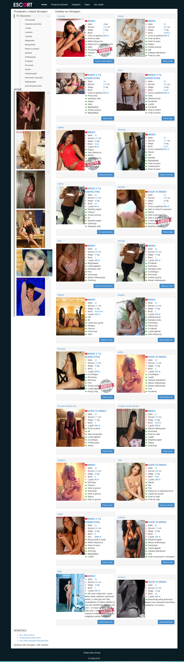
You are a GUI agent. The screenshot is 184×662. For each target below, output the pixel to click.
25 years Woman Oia (66, 406)
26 (95, 195)
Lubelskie (29, 32)
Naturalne (98, 311)
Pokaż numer (168, 61)
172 (156, 528)
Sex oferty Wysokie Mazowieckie (34, 641)
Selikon (167, 33)
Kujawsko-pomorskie (33, 24)
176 (156, 417)
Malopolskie (30, 41)
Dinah (60, 514)
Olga (59, 571)
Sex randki (98, 4)
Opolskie (28, 53)
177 (96, 417)
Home (44, 4)
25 (95, 249)
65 (95, 254)
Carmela (61, 16)
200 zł (166, 35)
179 (105, 84)
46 (165, 87)
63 (95, 474)
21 (156, 414)
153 (96, 471)
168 (156, 471)
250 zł (166, 149)
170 (96, 138)
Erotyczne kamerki (59, 4)
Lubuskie (28, 36)
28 (156, 249)
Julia (120, 460)
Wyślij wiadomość (106, 175)
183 (156, 588)
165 (96, 528)
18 (104, 81)
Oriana (60, 184)
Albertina (122, 130)
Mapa (87, 4)
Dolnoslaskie (30, 20)
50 (95, 308)
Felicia (121, 16)
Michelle (121, 187)
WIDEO (91, 21)
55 (95, 531)
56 (156, 308)
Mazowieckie (30, 45)
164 (156, 252)
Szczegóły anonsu (105, 232)
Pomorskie (29, 65)
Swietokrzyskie (31, 74)
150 (96, 252)
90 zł (96, 147)
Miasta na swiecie (32, 49)
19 (165, 138)
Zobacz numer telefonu (104, 61)
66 (156, 591)
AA (95, 203)
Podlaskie (29, 61)
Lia (58, 70)
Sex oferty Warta (26, 635)
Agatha (60, 127)
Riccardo (61, 349)
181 (96, 198)
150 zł (157, 479)
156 (165, 198)
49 (156, 366)
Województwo (24, 16)
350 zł (166, 93)
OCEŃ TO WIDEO (157, 192)
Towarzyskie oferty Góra (30, 638)
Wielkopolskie (30, 82)
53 (104, 30)
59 (165, 30)
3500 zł (97, 537)
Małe (157, 477)
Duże (166, 90)
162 (165, 27)
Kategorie (76, 4)
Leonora (121, 577)
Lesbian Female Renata (128, 406)
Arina (120, 70)
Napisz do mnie (167, 286)
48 (165, 143)
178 (96, 363)
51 (95, 420)
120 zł (157, 371)
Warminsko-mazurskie (34, 78)
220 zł (106, 35)
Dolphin (60, 295)
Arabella (121, 517)
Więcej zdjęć (107, 118)
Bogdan (121, 295)
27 (156, 585)
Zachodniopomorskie (33, 86)
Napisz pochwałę (166, 175)
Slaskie (28, 69)
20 (165, 24)
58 (95, 141)
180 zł (157, 425)
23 (95, 360)
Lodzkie (28, 28)
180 (96, 582)
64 (104, 87)
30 (104, 24)
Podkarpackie (30, 57)
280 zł (157, 596)
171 (165, 140)
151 (105, 27)
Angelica (61, 460)
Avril (59, 241)
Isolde (120, 352)
